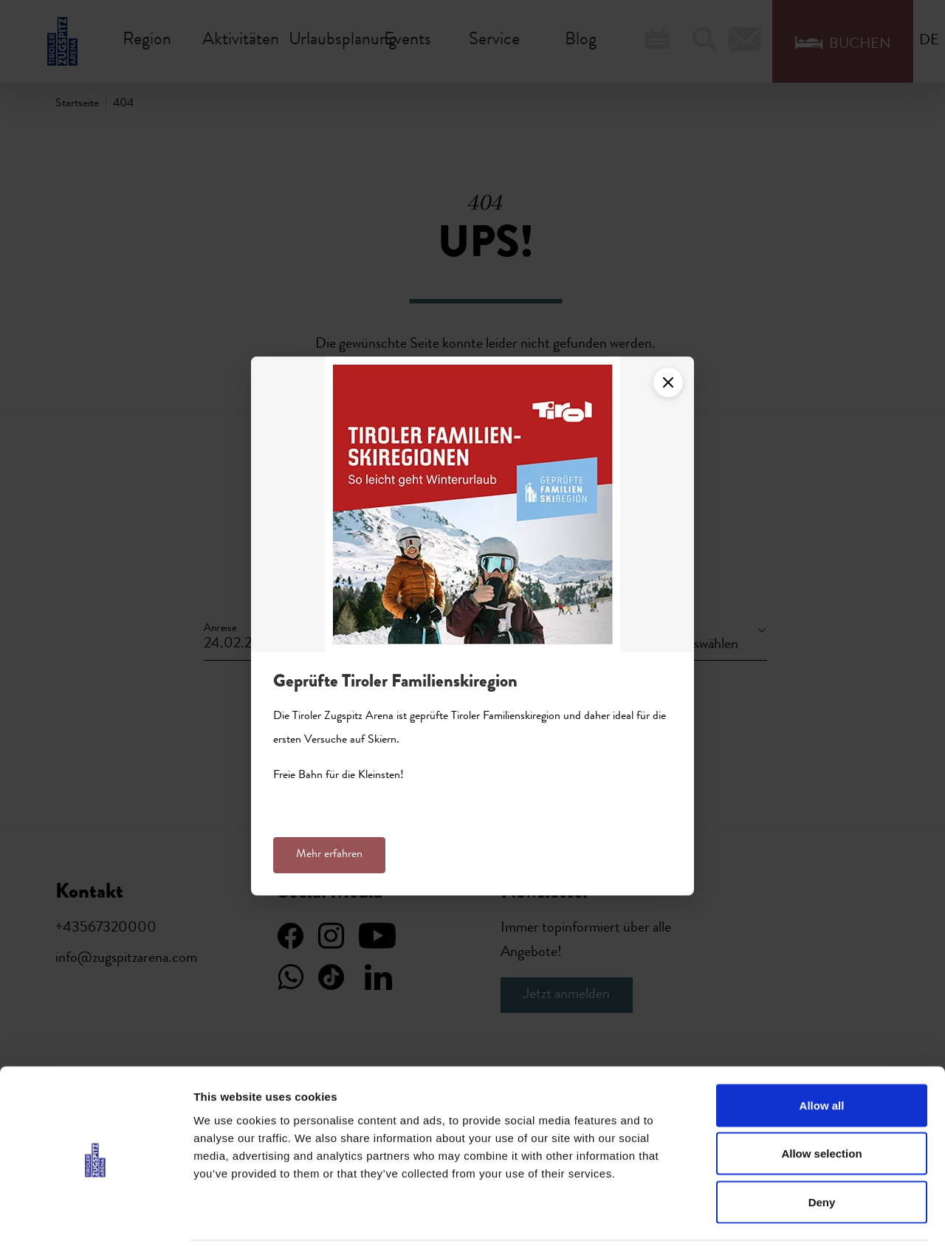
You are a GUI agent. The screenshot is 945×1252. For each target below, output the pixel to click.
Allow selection (821, 1107)
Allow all (822, 1058)
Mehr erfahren (329, 855)
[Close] (668, 382)
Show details (774, 1223)
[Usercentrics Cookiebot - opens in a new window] (95, 1223)
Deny (822, 1155)
